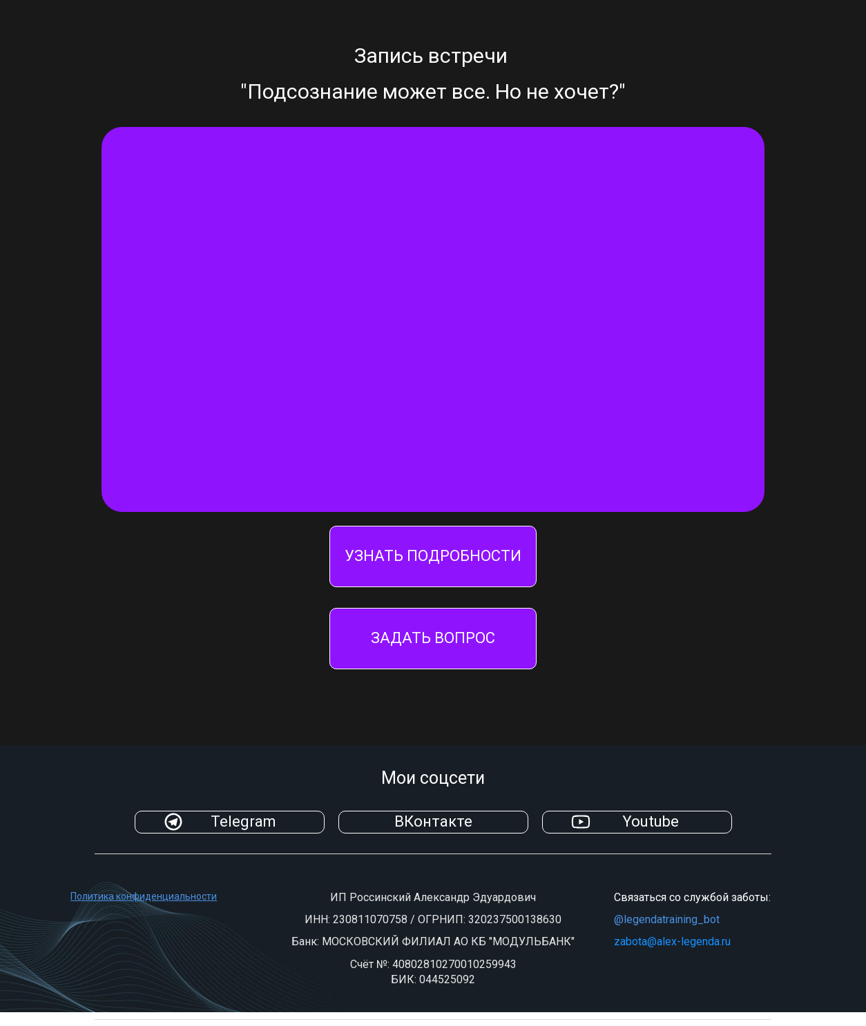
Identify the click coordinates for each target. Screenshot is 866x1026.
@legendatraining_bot (667, 919)
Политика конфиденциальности (143, 896)
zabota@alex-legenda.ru (672, 941)
